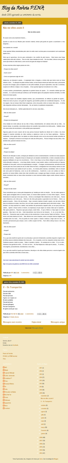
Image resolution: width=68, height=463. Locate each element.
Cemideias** (8, 378)
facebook (15, 345)
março (43, 427)
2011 (40, 387)
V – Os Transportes (12, 287)
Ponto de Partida (8, 353)
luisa (6, 406)
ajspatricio (8, 403)
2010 (40, 390)
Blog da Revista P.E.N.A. (23, 8)
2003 (41, 453)
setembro (44, 408)
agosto (43, 412)
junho (43, 418)
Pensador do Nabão (10, 392)
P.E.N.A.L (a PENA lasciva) (10, 356)
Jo (5, 386)
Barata (17, 317)
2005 (41, 447)
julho (42, 415)
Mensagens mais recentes (12, 322)
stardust (7, 408)
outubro (43, 405)
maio (42, 421)
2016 (40, 371)
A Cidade (11, 317)
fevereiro (44, 430)
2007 (41, 440)
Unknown (7, 400)
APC (10, 276)
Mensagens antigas (58, 322)
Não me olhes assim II (13, 27)
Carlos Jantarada (9, 375)
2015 (40, 374)
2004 (41, 450)
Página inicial (36, 322)
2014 (40, 377)
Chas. (4, 359)
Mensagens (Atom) (37, 328)
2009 (41, 393)
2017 (40, 368)
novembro (44, 396)
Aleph (6, 370)
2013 (40, 380)
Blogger (56, 459)
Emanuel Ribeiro (9, 384)
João (6, 389)
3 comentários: (25, 273)
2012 (40, 383)
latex (41, 459)
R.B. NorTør (8, 395)
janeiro (43, 433)
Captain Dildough (9, 373)
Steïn (6, 397)
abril (42, 424)
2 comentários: (29, 314)
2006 (41, 444)
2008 (41, 437)
